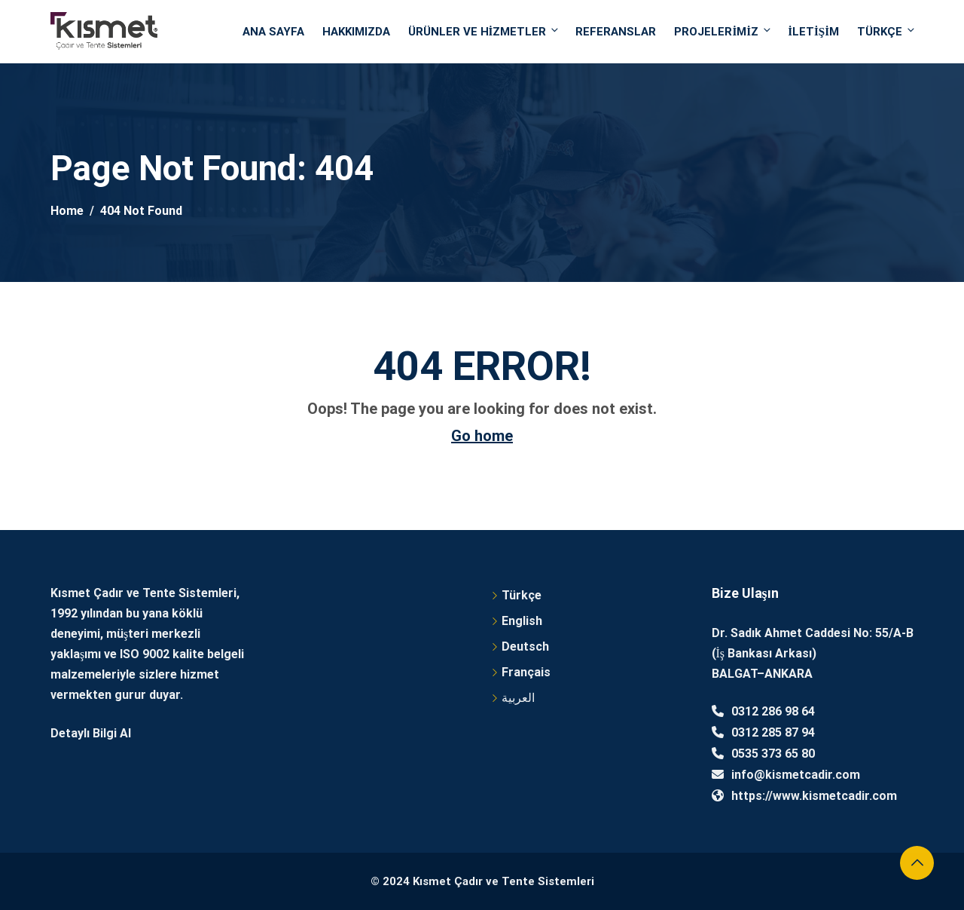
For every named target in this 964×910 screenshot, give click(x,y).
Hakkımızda (356, 31)
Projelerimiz (723, 31)
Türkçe (885, 31)
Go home (482, 436)
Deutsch (525, 646)
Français (526, 672)
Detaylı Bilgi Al (90, 733)
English (522, 621)
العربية (518, 698)
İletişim (813, 31)
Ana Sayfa (273, 31)
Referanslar (615, 31)
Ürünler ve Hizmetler (484, 31)
